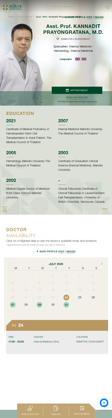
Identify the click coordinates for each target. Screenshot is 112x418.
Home (11, 16)
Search (82, 6)
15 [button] (39, 296)
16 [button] (52, 296)
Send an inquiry (77, 97)
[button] (101, 270)
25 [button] (79, 303)
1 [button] (39, 281)
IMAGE (99, 17)
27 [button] (12, 311)
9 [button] (53, 289)
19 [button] (93, 296)
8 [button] (39, 289)
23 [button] (52, 303)
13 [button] (12, 296)
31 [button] (66, 311)
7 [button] (26, 289)
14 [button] (26, 296)
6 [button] (12, 289)
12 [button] (93, 289)
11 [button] (79, 289)
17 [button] (66, 296)
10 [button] (66, 289)
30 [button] (52, 310)
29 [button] (39, 311)
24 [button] (66, 303)
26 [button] (93, 303)
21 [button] (26, 303)
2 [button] (53, 281)
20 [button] (12, 303)
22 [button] (39, 303)
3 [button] (66, 281)
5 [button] (93, 281)
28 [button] (26, 310)
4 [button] (79, 281)
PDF (89, 17)
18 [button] (79, 296)
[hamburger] (5, 210)
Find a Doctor (25, 16)
